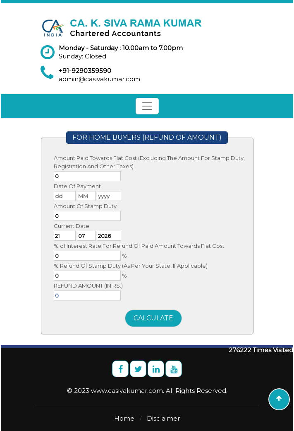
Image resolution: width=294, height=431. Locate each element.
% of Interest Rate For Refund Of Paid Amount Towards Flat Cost (139, 245)
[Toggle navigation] (147, 106)
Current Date (71, 226)
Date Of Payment (77, 186)
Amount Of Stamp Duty (85, 206)
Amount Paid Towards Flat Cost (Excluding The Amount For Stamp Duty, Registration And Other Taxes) (149, 162)
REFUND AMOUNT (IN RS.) (88, 285)
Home (124, 418)
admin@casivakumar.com (99, 79)
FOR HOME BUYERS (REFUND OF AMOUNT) (147, 137)
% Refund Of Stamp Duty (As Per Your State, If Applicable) (131, 265)
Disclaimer (163, 418)
